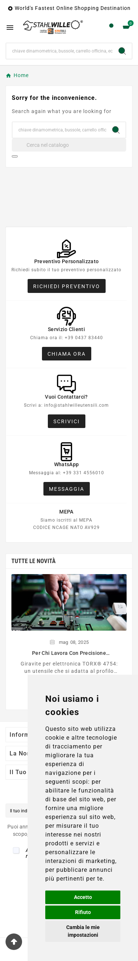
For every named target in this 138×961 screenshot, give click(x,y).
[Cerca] (69, 145)
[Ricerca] (59, 51)
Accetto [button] (83, 897)
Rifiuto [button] (83, 912)
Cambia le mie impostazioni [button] (83, 931)
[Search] (122, 51)
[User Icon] (111, 27)
